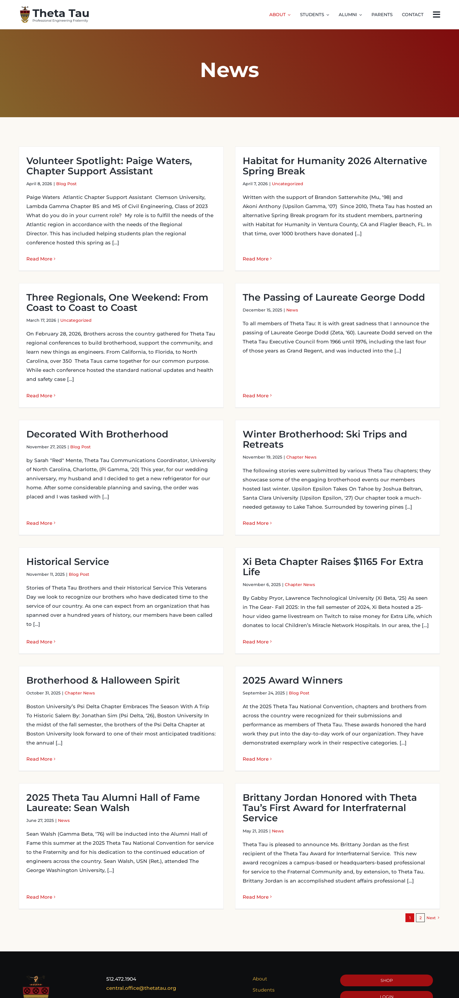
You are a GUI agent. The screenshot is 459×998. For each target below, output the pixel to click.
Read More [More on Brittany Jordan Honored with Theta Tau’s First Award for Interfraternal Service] (270, 870)
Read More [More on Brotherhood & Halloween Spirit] (96, 725)
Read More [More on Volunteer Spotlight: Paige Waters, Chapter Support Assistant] (39, 259)
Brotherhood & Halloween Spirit (160, 646)
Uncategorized (273, 183)
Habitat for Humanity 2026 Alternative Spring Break (321, 166)
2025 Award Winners (250, 676)
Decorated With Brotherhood (126, 416)
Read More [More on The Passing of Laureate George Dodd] (213, 376)
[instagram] (399, 990)
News (250, 319)
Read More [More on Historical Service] (39, 630)
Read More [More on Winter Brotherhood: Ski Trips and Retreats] (270, 505)
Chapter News (316, 439)
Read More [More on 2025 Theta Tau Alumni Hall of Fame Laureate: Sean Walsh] (68, 860)
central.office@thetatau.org (141, 944)
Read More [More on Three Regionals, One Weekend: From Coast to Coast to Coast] (96, 369)
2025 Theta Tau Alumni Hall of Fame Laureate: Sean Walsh (142, 776)
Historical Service (67, 551)
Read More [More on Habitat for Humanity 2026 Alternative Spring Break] (242, 250)
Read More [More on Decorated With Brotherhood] (68, 495)
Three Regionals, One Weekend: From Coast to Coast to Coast (174, 275)
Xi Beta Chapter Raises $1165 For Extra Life (319, 556)
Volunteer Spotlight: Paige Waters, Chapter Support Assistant (109, 166)
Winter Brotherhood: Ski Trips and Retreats (339, 421)
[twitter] (386, 990)
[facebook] (374, 990)
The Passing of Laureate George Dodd (291, 306)
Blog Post (66, 183)
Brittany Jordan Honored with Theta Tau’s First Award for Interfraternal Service (344, 781)
